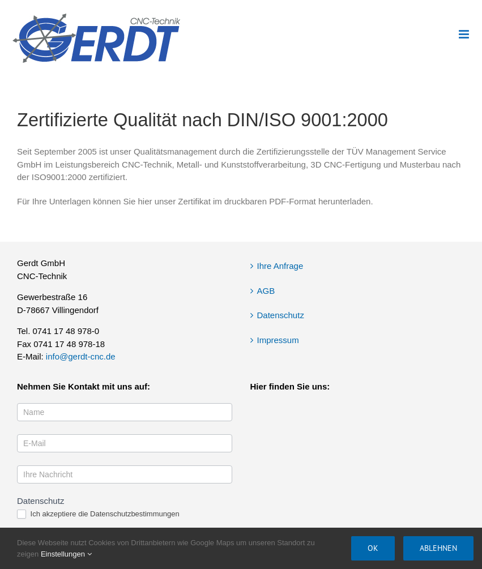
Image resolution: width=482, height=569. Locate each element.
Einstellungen (66, 554)
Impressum (278, 340)
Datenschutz (280, 315)
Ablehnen (438, 548)
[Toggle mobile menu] (465, 34)
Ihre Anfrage (280, 266)
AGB (266, 291)
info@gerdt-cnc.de (81, 356)
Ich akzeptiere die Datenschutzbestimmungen (98, 514)
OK (373, 548)
